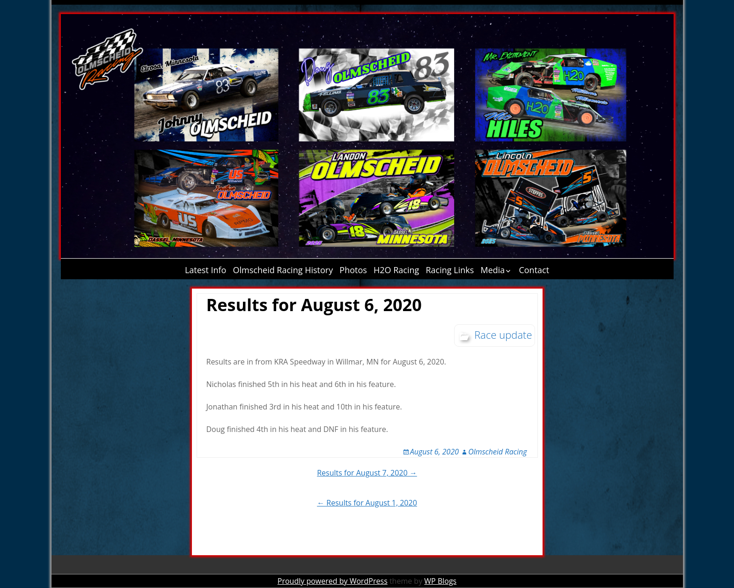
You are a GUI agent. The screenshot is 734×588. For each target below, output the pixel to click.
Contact (534, 269)
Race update (503, 334)
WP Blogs (440, 581)
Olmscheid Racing (497, 452)
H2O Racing (396, 269)
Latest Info (206, 269)
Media (492, 269)
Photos (353, 269)
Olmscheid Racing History (283, 269)
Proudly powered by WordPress (333, 581)
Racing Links (450, 269)
